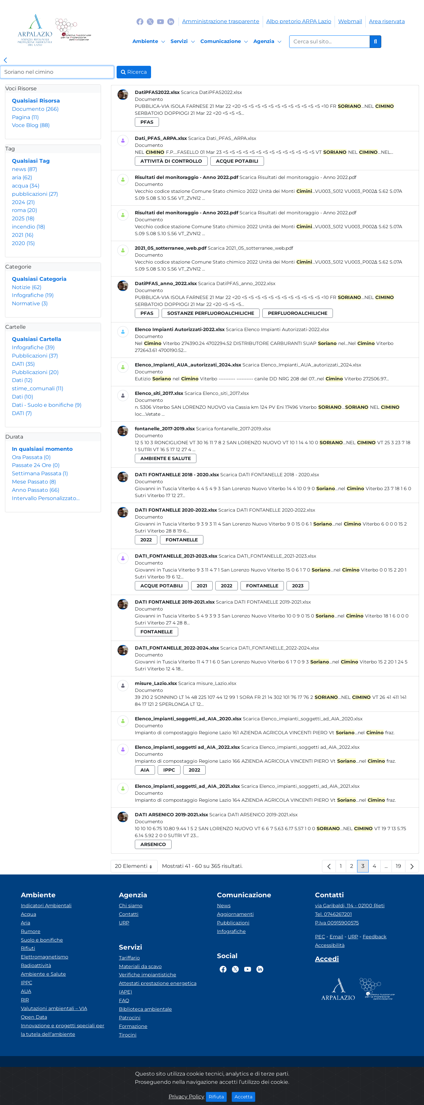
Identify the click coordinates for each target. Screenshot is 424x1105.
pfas (146, 122)
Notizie (26, 287)
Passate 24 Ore (36, 465)
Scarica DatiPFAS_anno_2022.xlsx (236, 283)
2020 (23, 243)
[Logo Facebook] (139, 21)
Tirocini (127, 1035)
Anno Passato (35, 490)
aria (22, 177)
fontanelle (182, 540)
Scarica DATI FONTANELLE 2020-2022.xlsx (266, 510)
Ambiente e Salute (43, 974)
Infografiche (33, 295)
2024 (23, 202)
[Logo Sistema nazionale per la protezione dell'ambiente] (73, 30)
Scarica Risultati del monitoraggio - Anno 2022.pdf (297, 177)
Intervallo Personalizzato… (46, 498)
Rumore (30, 931)
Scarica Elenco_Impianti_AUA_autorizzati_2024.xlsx (301, 365)
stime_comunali (37, 388)
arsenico (153, 844)
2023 (297, 586)
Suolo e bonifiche (42, 940)
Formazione (133, 1026)
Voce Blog (31, 125)
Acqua (28, 914)
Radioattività (36, 965)
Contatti (128, 914)
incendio (28, 227)
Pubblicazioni (35, 356)
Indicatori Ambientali (46, 906)
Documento (35, 109)
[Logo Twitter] (150, 21)
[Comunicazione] (225, 41)
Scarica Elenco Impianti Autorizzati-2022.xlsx (277, 329)
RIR (25, 1000)
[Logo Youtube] (160, 21)
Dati (22, 380)
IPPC (26, 983)
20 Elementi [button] (136, 867)
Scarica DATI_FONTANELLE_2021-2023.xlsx (267, 556)
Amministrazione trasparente (220, 21)
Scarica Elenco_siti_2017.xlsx (217, 393)
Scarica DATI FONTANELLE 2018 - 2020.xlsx (269, 475)
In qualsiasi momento (42, 449)
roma (24, 210)
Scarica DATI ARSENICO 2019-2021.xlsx (253, 815)
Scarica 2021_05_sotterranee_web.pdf (250, 248)
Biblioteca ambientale (145, 1009)
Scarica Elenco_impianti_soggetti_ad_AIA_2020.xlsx (302, 719)
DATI (23, 364)
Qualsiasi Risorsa (36, 101)
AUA (26, 991)
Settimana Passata (40, 473)
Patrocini (129, 1018)
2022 (146, 540)
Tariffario (129, 958)
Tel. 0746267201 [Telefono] (333, 914)
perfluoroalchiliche (297, 313)
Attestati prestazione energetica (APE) (157, 987)
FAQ (124, 1000)
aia (144, 770)
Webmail (350, 21)
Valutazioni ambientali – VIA (54, 1008)
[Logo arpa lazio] (35, 30)
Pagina (25, 117)
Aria (25, 923)
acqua (25, 186)
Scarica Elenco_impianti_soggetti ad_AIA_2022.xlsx (300, 747)
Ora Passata (31, 457)
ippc (169, 770)
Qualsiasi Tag (31, 161)
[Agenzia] (268, 41)
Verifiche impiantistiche (147, 975)
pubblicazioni (35, 194)
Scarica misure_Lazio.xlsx (207, 683)
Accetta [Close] (245, 1096)
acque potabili (237, 161)
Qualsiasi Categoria (39, 279)
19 (400, 867)
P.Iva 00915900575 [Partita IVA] (337, 923)
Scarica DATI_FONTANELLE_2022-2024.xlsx (269, 648)
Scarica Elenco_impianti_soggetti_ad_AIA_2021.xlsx (300, 786)
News (224, 906)
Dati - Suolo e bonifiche (46, 405)
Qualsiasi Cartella (36, 339)
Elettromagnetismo (44, 957)
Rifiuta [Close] (218, 1096)
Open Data (34, 1017)
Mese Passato (34, 482)
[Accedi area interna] (327, 960)
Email (336, 937)
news (24, 169)
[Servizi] (183, 41)
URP (124, 923)
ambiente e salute (165, 458)
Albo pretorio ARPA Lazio (298, 21)
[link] (5, 60)
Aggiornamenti (235, 914)
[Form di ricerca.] (329, 41)
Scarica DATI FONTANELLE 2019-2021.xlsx (263, 602)
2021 (22, 235)
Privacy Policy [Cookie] (186, 1096)
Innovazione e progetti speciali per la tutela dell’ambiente (62, 1030)
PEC (320, 937)
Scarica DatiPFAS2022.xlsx (211, 92)
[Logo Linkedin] (170, 21)
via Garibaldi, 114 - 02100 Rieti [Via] (350, 906)
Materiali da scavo (140, 966)
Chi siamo (130, 906)
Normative (30, 303)
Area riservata (387, 21)
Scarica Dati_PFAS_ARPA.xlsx (222, 138)
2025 (23, 218)
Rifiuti (28, 948)
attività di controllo (171, 161)
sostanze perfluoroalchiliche (210, 313)
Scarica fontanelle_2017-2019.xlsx (233, 429)
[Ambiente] (150, 41)
